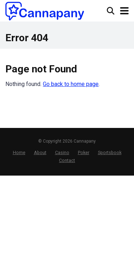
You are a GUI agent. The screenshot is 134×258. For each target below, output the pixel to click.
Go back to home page (71, 84)
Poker (83, 152)
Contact (67, 160)
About (40, 152)
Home (19, 152)
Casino (62, 152)
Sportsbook (109, 152)
